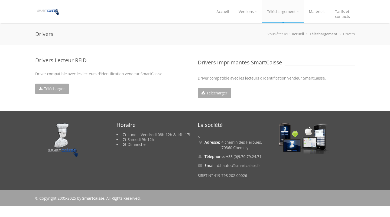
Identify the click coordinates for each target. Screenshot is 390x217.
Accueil (222, 11)
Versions (248, 11)
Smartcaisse (93, 198)
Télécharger (52, 88)
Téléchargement (283, 11)
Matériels (317, 11)
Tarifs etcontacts (342, 14)
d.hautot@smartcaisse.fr (238, 165)
